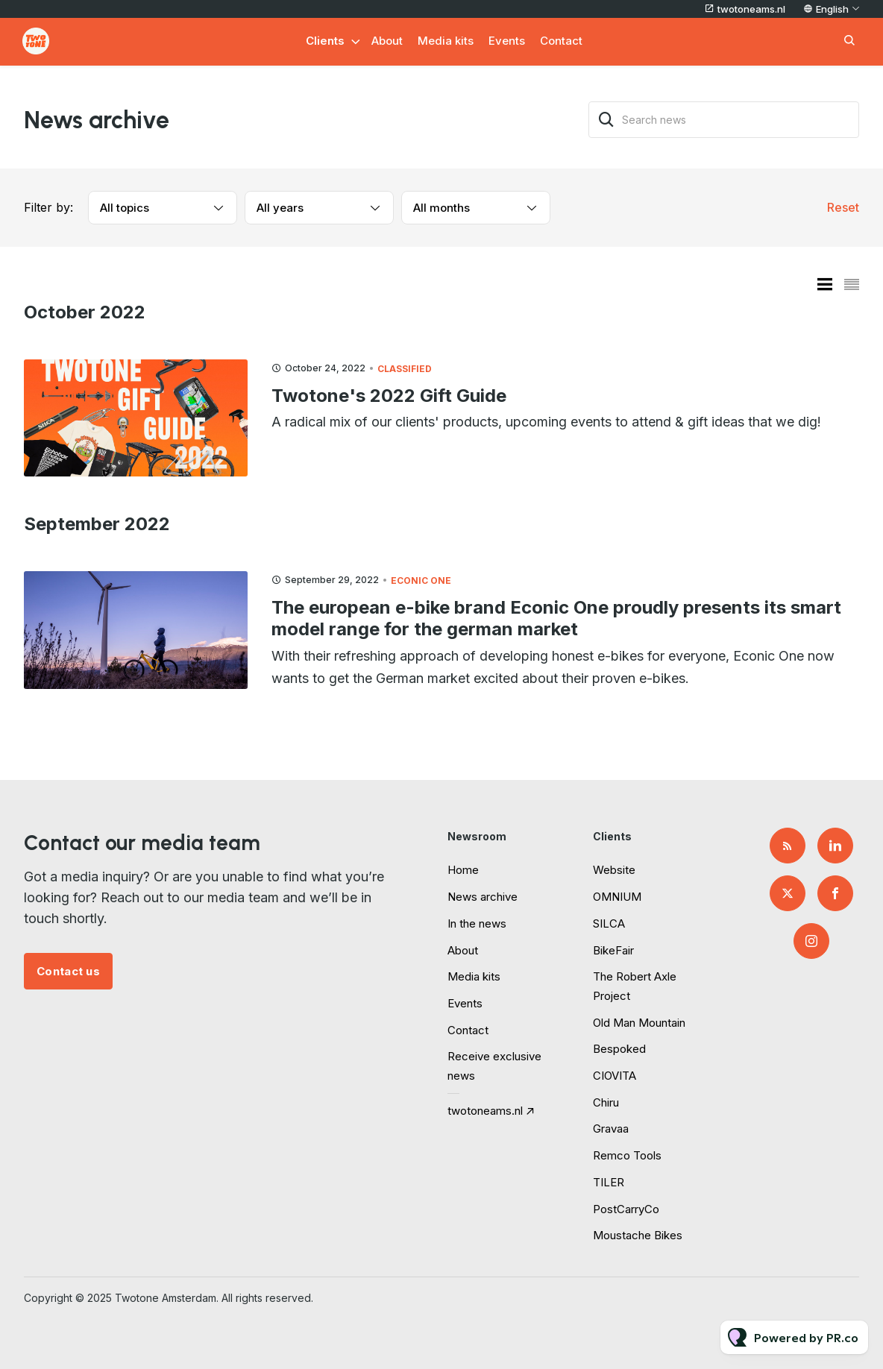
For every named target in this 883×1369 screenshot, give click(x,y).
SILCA (609, 923)
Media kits (446, 41)
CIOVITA (614, 1076)
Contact (561, 41)
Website (614, 870)
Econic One (421, 580)
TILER (608, 1182)
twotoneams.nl (751, 9)
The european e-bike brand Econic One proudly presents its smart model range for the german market (556, 618)
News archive (482, 897)
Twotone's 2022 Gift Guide (388, 395)
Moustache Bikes (637, 1235)
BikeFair (613, 950)
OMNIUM (617, 897)
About (387, 41)
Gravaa (611, 1128)
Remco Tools (627, 1155)
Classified (404, 368)
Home (463, 870)
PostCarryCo (626, 1209)
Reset (843, 207)
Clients (325, 41)
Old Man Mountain (639, 1023)
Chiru (606, 1102)
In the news (476, 923)
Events (506, 41)
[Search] (606, 119)
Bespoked (619, 1049)
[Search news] (723, 119)
